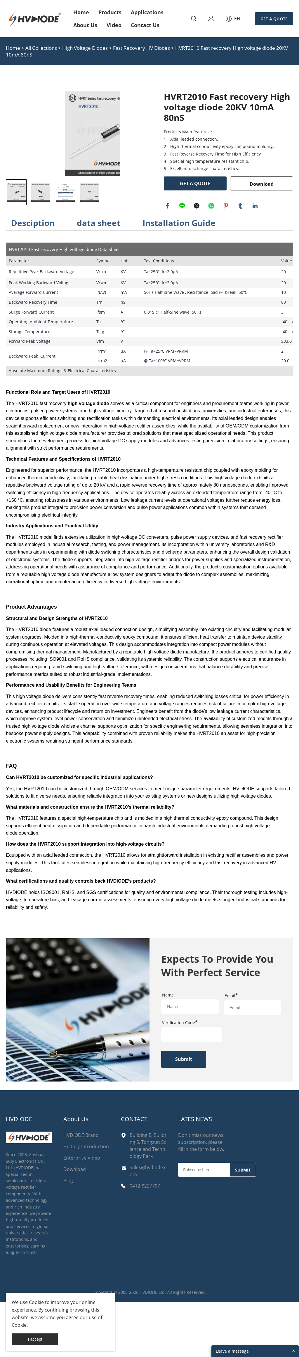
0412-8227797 (145, 1240)
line (182, 206)
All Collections (41, 48)
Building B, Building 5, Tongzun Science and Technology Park (148, 1200)
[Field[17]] (190, 1061)
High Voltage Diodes (85, 48)
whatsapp (212, 206)
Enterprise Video (81, 1212)
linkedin (255, 206)
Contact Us (145, 25)
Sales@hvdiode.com (148, 1225)
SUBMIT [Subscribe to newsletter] (243, 1224)
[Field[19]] (252, 1062)
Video (114, 25)
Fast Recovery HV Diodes (142, 48)
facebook (168, 206)
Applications (147, 12)
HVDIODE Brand (81, 1190)
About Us (85, 25)
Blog (68, 1235)
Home (81, 12)
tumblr (241, 206)
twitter (197, 206)
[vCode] (191, 1089)
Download (262, 184)
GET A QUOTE (274, 19)
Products (109, 12)
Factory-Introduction (86, 1201)
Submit (183, 1114)
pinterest (226, 206)
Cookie (36, 1302)
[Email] (204, 1224)
